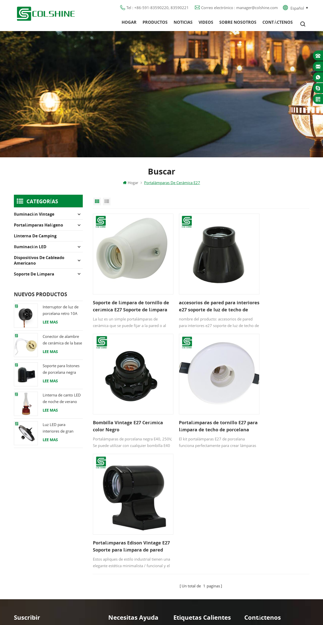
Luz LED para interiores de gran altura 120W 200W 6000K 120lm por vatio (59, 431)
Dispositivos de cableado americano (39, 263)
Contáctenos (277, 24)
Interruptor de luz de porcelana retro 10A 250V (60, 314)
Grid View (97, 205)
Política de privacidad (127, 538)
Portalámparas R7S (189, 529)
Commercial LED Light (202, 614)
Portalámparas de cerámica (197, 566)
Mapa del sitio (120, 548)
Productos (155, 24)
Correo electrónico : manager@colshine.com (239, 8)
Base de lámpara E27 (192, 538)
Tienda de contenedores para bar (202, 548)
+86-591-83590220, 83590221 (280, 516)
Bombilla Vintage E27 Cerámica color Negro (264, 297)
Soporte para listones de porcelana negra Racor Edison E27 (61, 372)
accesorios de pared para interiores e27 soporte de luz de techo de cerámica (199, 297)
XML (112, 557)
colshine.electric (267, 535)
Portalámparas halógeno (38, 228)
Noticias (183, 24)
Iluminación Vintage (34, 217)
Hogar (129, 24)
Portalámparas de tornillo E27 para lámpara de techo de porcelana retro (126, 405)
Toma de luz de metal (192, 520)
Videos (206, 24)
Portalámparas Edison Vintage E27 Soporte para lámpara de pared (201, 405)
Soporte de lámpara (34, 277)
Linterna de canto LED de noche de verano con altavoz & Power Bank (62, 402)
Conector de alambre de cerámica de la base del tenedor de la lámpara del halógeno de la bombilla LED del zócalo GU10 (62, 343)
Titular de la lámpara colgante (200, 575)
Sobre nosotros (237, 24)
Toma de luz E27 (188, 557)
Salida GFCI (183, 511)
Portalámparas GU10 (191, 502)
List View (107, 205)
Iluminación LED (30, 250)
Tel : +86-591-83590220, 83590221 (157, 8)
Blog (112, 529)
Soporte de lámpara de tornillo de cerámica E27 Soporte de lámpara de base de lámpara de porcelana (124, 297)
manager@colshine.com (274, 526)
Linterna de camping (35, 239)
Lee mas (50, 325)
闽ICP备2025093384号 (161, 606)
